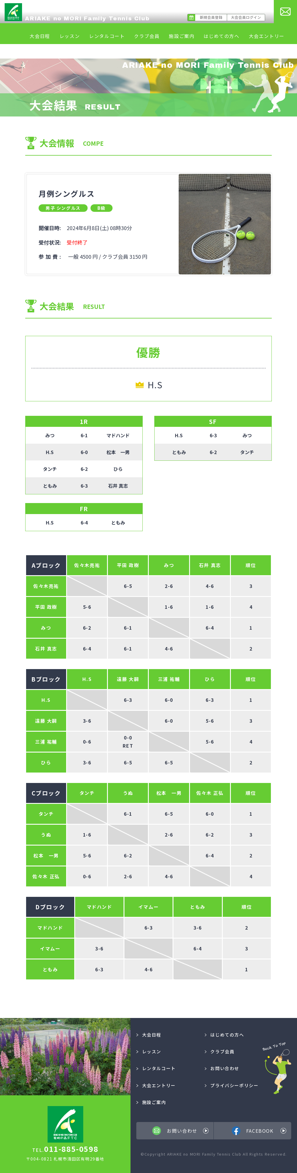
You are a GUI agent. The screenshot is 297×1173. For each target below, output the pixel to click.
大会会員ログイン (246, 17)
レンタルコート (107, 35)
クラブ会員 (147, 35)
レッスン (69, 35)
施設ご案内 (181, 35)
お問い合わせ (222, 1068)
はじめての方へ (221, 35)
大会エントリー (267, 35)
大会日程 (40, 35)
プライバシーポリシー (232, 1085)
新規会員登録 (211, 17)
